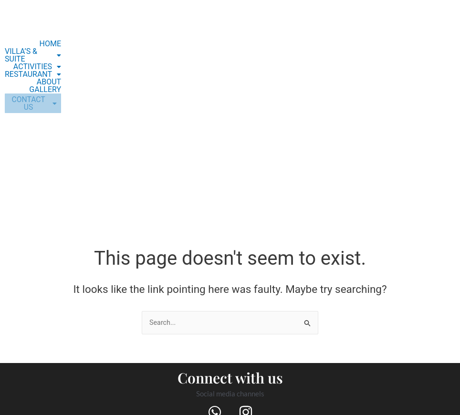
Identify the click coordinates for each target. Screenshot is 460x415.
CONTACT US (39, 92)
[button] (42, 51)
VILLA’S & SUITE (42, 51)
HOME (63, 44)
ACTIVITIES (50, 59)
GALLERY (58, 74)
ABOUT (30, 74)
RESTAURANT (46, 67)
